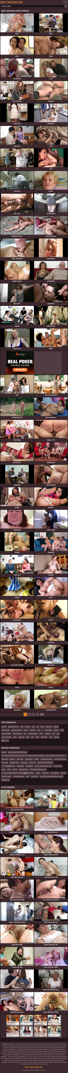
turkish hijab (5, 730)
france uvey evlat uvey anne (43, 766)
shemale (32, 730)
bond (8, 769)
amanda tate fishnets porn (38, 769)
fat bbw (27, 727)
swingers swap (23, 769)
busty (3, 769)
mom (42, 727)
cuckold (56, 737)
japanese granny (16, 730)
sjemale (12, 759)
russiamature (58, 766)
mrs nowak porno (18, 776)
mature (26, 730)
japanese (21, 737)
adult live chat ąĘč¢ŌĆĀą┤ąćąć (17, 752)
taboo (37, 737)
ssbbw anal (45, 773)
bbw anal (49, 727)
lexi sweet (5, 762)
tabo (27, 776)
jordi (27, 737)
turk (22, 727)
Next (42, 714)
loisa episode (55, 773)
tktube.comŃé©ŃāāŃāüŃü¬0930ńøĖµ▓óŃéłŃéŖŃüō (18, 773)
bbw (39, 730)
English (65, 2)
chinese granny (17, 733)
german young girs (46, 759)
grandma (48, 733)
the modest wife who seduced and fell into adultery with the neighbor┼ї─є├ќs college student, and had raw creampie (33, 756)
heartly (15, 769)
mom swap (48, 730)
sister (15, 737)
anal (33, 727)
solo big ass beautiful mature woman (51, 776)
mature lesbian (32, 733)
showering (24, 762)
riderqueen (20, 766)
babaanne (44, 737)
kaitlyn (37, 759)
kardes (38, 773)
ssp (32, 737)
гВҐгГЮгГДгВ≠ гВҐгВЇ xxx (45, 762)
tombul (4, 752)
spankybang (29, 759)
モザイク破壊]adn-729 (8, 766)
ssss (50, 737)
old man (63, 773)
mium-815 (32, 762)
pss (25, 733)
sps (54, 733)
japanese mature (13, 727)
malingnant (29, 766)
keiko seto (20, 759)
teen (62, 730)
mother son (34, 776)
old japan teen (14, 762)
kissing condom (6, 776)
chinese (56, 727)
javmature (5, 759)
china (41, 733)
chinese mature (6, 737)
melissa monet (6, 733)
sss (37, 727)
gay (58, 733)
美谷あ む (5, 740)
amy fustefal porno (60, 759)
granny (4, 727)
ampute (56, 730)
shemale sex (5, 780)
